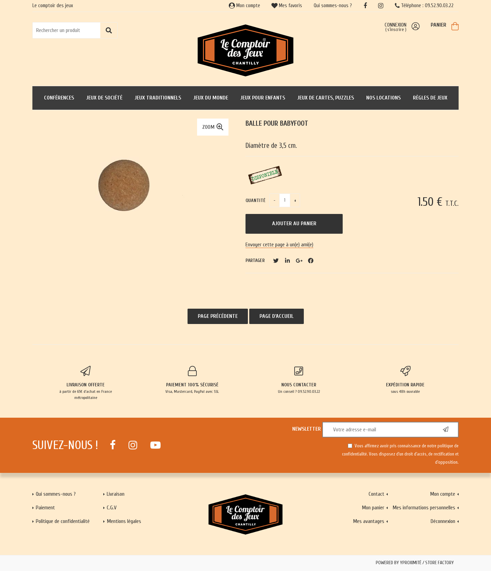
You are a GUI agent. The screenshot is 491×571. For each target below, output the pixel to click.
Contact (376, 494)
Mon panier (373, 508)
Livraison (115, 494)
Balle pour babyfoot (277, 123)
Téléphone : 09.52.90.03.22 (424, 6)
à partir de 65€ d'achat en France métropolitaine (85, 383)
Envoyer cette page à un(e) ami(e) (279, 245)
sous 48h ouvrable (405, 380)
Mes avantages (368, 521)
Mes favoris (286, 6)
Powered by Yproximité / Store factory (415, 563)
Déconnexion (443, 521)
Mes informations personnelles (423, 508)
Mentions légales (124, 521)
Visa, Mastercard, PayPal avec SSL (192, 380)
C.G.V (112, 508)
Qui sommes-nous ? (333, 6)
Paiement (45, 508)
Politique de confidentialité (63, 521)
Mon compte (244, 6)
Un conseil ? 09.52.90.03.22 (299, 380)
